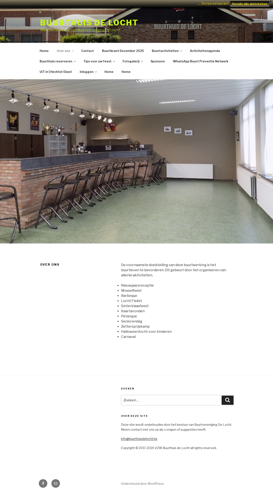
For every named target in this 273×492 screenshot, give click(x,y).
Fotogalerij (133, 61)
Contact (87, 51)
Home (44, 51)
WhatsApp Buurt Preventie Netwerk (200, 61)
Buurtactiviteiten (167, 51)
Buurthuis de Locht (89, 22)
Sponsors (158, 61)
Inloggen (88, 72)
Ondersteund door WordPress (142, 483)
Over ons (65, 51)
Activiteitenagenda (205, 51)
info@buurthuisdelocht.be (139, 438)
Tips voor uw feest (99, 61)
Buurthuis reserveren (58, 61)
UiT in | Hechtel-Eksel (56, 72)
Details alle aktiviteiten (249, 4)
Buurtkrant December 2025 (123, 51)
